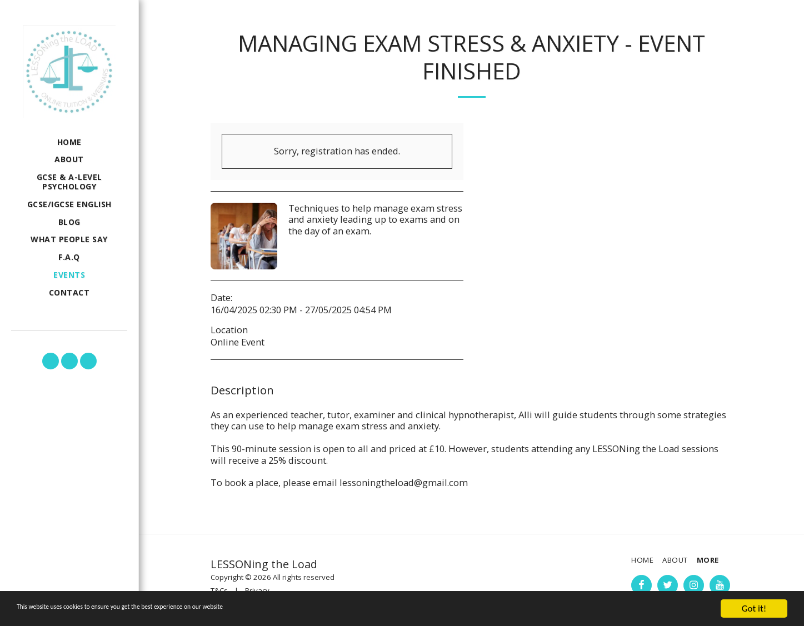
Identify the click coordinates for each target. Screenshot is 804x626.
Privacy (257, 590)
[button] (50, 361)
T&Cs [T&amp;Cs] (219, 590)
